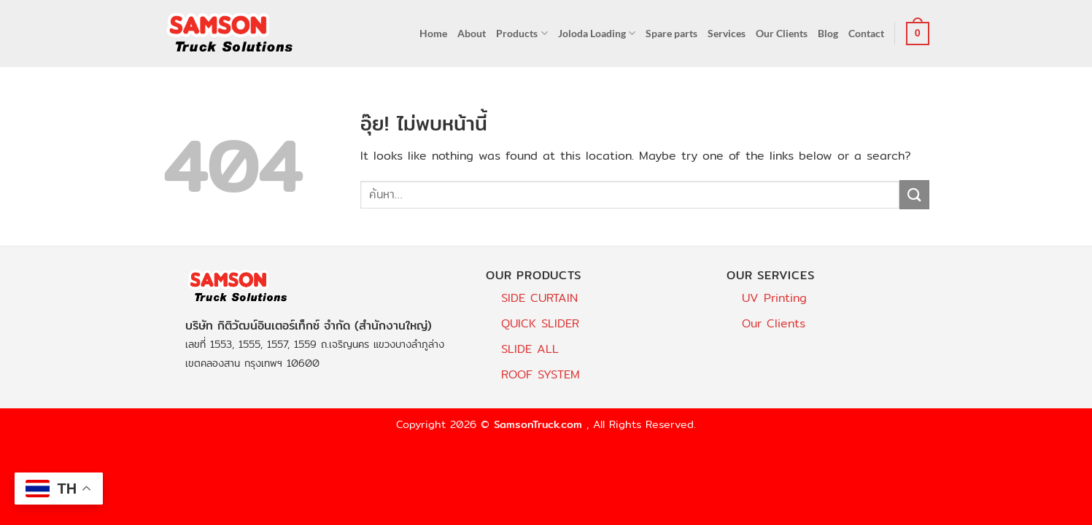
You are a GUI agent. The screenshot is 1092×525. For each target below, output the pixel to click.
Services (727, 33)
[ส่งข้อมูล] (914, 194)
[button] (917, 33)
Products (521, 33)
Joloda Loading (596, 33)
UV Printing (774, 298)
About (471, 33)
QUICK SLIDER (540, 323)
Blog (828, 33)
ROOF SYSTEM (540, 374)
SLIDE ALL (530, 349)
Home (433, 33)
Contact (866, 33)
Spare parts (671, 33)
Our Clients (782, 33)
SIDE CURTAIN (539, 298)
